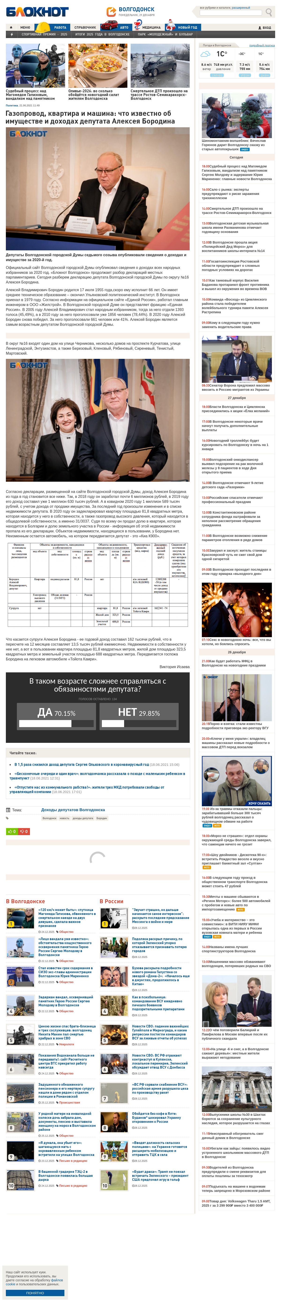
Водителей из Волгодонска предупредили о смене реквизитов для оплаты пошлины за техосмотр (234, 1172)
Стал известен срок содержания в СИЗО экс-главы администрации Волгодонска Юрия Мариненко (65, 972)
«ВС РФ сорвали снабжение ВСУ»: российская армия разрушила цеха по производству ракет (160, 1088)
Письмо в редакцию (73, 1160)
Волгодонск (49, 818)
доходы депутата (83, 818)
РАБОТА (50, 27)
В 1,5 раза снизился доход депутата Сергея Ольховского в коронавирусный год (82, 764)
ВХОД (264, 28)
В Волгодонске (25, 901)
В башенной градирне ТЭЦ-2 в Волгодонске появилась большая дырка (65, 1176)
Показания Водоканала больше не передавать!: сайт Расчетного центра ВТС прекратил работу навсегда (66, 1061)
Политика (12, 105)
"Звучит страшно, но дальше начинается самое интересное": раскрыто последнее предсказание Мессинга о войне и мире (160, 916)
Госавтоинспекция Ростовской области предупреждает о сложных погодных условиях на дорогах (231, 266)
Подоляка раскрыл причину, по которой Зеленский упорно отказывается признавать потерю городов (159, 945)
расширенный (241, 7)
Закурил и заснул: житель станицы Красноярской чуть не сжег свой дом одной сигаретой (234, 555)
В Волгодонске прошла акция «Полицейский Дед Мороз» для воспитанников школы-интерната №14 (233, 246)
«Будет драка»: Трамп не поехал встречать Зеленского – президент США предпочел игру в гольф (160, 1176)
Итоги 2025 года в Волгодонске (102, 34)
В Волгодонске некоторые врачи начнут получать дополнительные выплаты (232, 426)
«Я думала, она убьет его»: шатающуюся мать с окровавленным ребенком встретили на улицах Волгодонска (66, 1149)
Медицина (147, 27)
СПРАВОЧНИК (85, 27)
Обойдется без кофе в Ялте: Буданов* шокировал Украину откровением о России (156, 1118)
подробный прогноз (262, 45)
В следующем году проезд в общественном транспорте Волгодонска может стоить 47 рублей (234, 882)
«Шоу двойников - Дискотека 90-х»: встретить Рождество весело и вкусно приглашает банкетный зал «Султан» (234, 859)
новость (64, 818)
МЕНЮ (25, 27)
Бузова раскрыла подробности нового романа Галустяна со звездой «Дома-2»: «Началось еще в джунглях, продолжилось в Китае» (161, 976)
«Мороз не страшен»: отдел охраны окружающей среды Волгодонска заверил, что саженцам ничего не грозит (236, 840)
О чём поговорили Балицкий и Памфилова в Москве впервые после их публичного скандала (235, 1034)
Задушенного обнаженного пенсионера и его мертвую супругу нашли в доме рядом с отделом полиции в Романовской (66, 1090)
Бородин (102, 818)
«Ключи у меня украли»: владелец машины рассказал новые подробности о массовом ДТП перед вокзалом (236, 743)
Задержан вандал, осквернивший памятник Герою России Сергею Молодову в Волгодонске (65, 1001)
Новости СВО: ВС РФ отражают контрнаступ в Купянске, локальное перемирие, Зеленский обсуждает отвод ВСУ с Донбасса (160, 1061)
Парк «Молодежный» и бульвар (165, 34)
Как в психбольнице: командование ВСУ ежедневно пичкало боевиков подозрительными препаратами (158, 1003)
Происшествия (69, 1102)
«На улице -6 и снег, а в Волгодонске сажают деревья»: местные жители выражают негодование (235, 1053)
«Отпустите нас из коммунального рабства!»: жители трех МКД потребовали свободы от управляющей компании (87, 789)
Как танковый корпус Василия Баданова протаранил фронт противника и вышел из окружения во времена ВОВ (235, 285)
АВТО (114, 27)
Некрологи (66, 1044)
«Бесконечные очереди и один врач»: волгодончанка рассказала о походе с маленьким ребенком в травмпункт (97, 775)
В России (111, 901)
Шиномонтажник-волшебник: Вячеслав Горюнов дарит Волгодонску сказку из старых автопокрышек (234, 145)
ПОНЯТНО (35, 1293)
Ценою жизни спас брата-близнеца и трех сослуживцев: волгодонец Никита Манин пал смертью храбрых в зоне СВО (67, 1032)
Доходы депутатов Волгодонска (73, 810)
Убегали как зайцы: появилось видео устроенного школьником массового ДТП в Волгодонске (236, 1153)
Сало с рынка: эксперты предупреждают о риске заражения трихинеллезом (230, 194)
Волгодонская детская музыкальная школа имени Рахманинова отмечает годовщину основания (235, 227)
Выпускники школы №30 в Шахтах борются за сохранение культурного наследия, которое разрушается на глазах (236, 1119)
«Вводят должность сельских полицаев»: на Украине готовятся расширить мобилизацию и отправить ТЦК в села (159, 1149)
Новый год (181, 27)
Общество (66, 932)
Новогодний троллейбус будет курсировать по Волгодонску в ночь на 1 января (235, 445)
